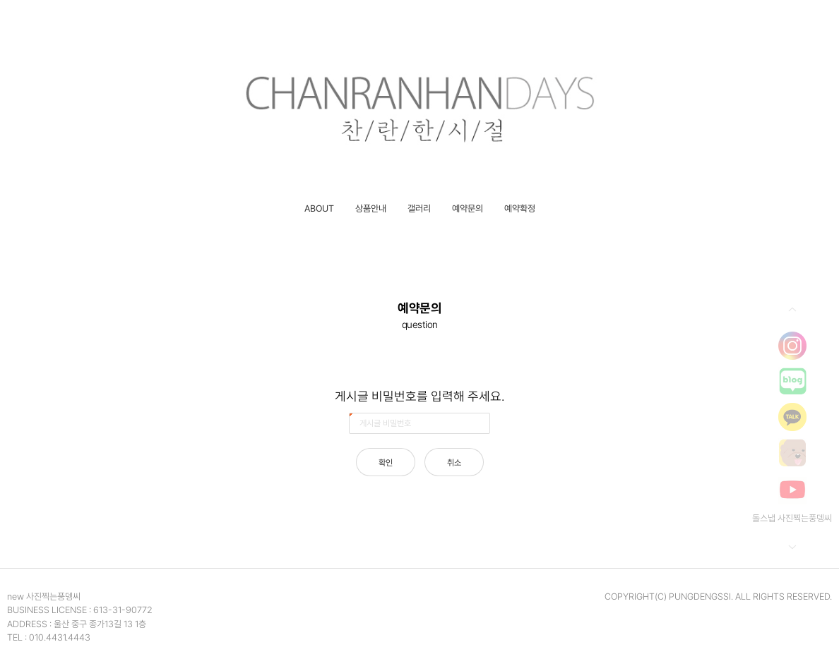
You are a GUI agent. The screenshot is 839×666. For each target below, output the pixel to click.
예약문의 (467, 208)
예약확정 (519, 208)
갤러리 (419, 208)
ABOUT (319, 208)
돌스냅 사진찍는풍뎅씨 (792, 518)
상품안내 (370, 208)
